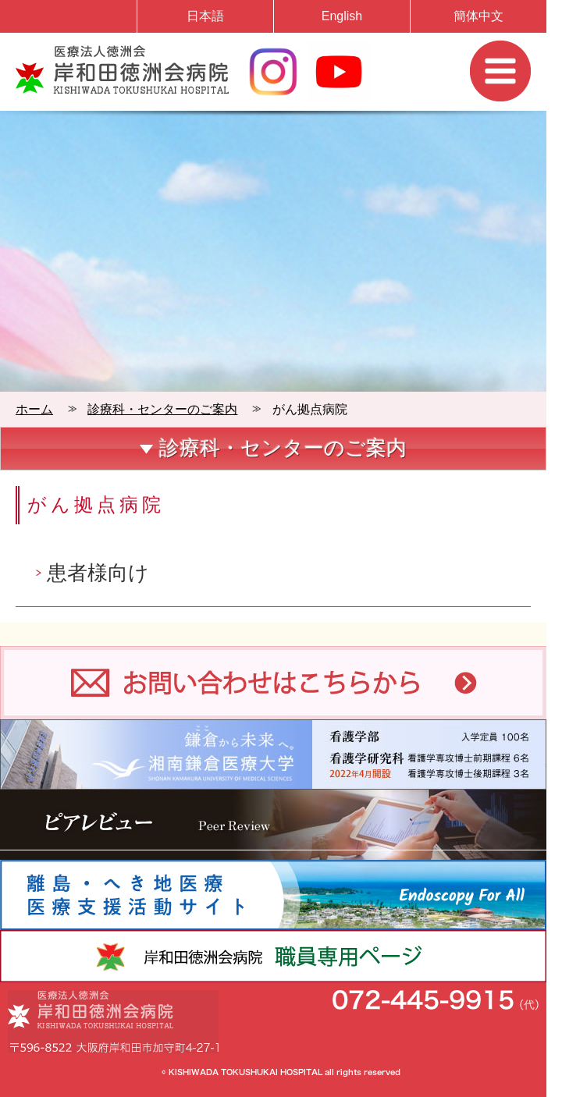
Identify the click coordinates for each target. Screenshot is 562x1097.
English (342, 16)
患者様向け (98, 572)
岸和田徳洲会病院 (122, 69)
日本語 (205, 16)
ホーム (34, 409)
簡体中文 (478, 16)
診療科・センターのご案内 (162, 409)
